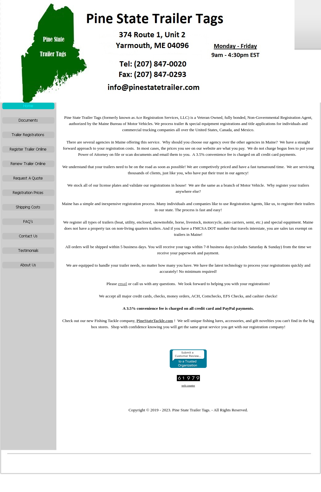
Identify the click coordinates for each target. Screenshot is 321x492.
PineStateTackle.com (154, 320)
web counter (188, 385)
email (122, 283)
